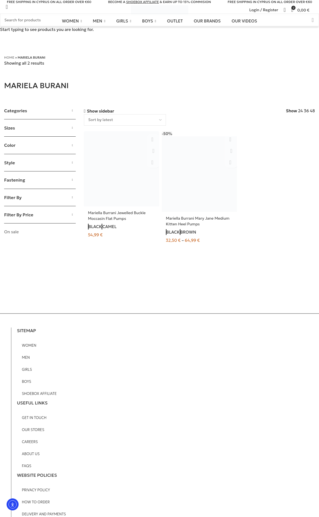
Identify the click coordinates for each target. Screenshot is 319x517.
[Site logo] (159, 9)
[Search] (315, 9)
